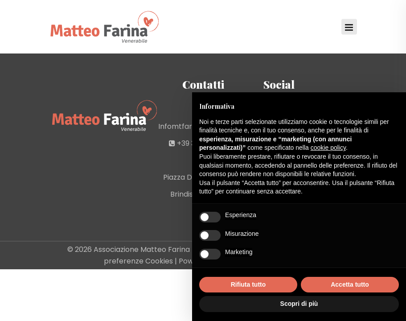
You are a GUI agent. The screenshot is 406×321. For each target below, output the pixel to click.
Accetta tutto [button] (350, 284)
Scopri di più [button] (299, 303)
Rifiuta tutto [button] (248, 284)
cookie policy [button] (328, 147)
